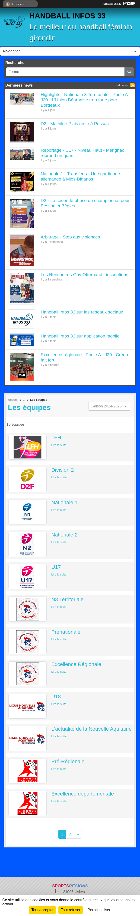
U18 (56, 696)
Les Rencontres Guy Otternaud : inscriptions (84, 274)
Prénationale (65, 632)
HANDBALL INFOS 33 (67, 16)
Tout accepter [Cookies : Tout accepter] (42, 910)
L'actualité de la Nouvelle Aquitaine (91, 729)
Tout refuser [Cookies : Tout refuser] (70, 910)
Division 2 (62, 470)
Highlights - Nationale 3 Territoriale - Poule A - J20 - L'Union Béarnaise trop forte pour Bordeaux (85, 100)
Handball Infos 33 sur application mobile (80, 336)
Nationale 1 (64, 502)
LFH (56, 437)
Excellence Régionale (76, 664)
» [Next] (78, 834)
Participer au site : (118, 3)
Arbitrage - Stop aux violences (70, 237)
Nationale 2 (64, 535)
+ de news (122, 85)
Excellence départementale (82, 794)
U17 (56, 567)
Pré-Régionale (67, 761)
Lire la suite (58, 445)
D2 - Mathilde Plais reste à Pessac (75, 123)
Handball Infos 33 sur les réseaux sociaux (82, 312)
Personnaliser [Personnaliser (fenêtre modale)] (99, 910)
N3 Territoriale (67, 599)
